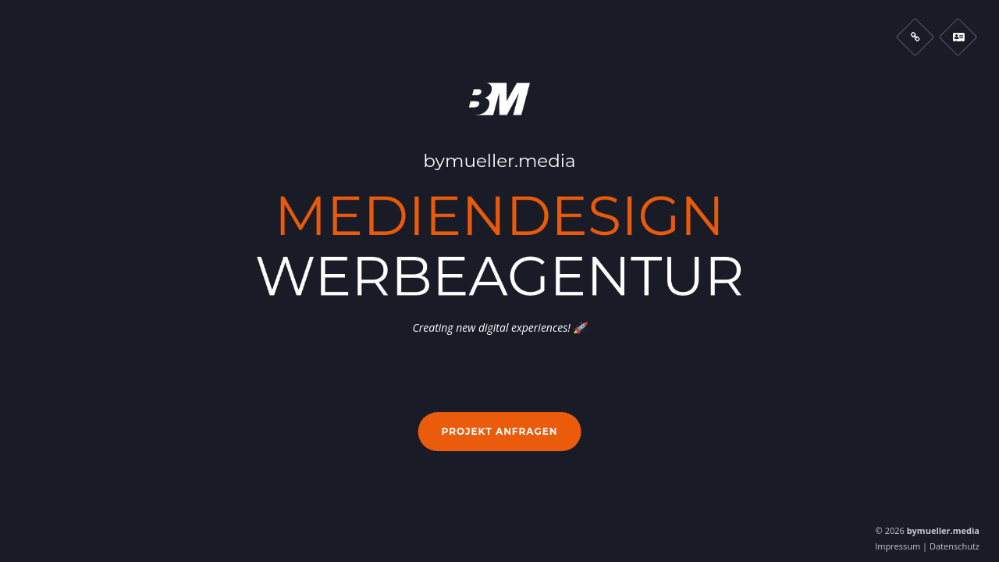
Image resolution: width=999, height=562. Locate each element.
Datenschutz (954, 546)
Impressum (897, 546)
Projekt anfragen (500, 431)
